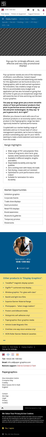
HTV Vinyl (33, 22)
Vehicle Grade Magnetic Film (16, 324)
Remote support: (9, 366)
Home (28, 10)
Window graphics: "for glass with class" (20, 292)
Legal (4, 398)
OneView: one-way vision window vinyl (20, 329)
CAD (26, 22)
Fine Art (12, 22)
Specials (5, 22)
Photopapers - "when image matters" (20, 306)
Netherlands (12, 355)
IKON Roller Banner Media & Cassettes (20, 334)
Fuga (40, 408)
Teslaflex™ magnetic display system (19, 283)
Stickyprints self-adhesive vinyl (17, 315)
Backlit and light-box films (15, 297)
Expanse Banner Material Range (18, 301)
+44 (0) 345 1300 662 (14, 359)
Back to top (2, 408)
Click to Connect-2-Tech (26, 366)
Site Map (5, 396)
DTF (3, 25)
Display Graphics (11, 19)
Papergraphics (23, 3)
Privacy (4, 400)
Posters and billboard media (16, 311)
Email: (4, 362)
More (43, 14)
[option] (23, 42)
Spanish (17, 355)
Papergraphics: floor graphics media (19, 320)
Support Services (34, 14)
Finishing (20, 22)
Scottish (8, 355)
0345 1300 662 (10, 10)
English (3, 355)
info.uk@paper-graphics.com (19, 362)
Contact (5, 394)
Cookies (5, 403)
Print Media (5, 14)
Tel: (3, 359)
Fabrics (33, 19)
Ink (8, 25)
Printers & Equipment (18, 14)
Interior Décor (24, 19)
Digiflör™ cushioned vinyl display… (18, 287)
